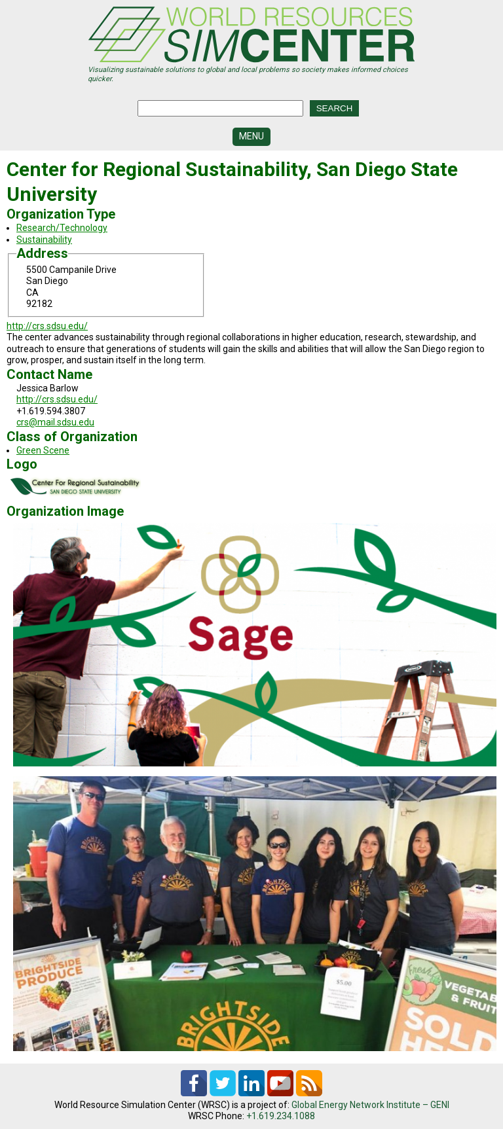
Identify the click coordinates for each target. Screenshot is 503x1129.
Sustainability (44, 239)
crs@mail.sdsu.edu (55, 422)
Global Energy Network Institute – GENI (370, 1105)
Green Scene (42, 450)
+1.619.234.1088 (280, 1116)
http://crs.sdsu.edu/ (47, 326)
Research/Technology (61, 228)
